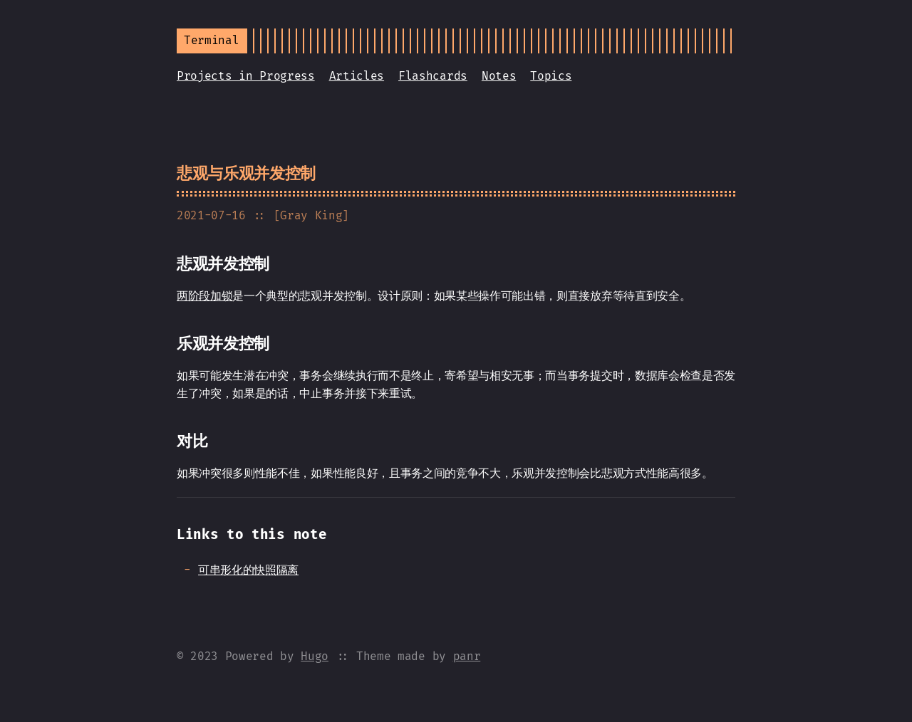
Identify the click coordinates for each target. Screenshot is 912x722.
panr (467, 656)
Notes (499, 76)
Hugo (314, 656)
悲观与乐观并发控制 (246, 173)
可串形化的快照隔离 (248, 570)
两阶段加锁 (204, 296)
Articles (356, 76)
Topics (550, 76)
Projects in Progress (246, 76)
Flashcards (432, 76)
